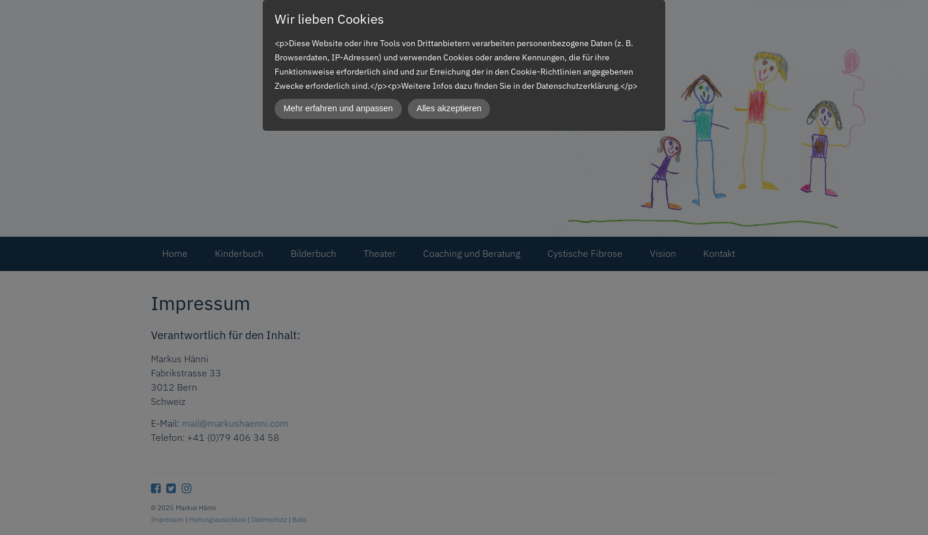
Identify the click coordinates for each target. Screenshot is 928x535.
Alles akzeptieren (449, 108)
